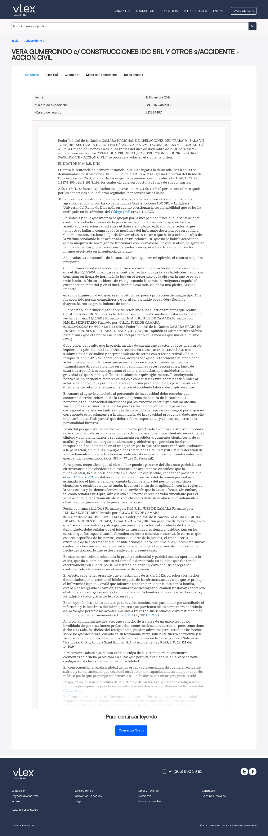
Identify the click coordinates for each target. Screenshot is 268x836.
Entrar (218, 11)
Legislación (19, 790)
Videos (16, 801)
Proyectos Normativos (25, 796)
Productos (145, 11)
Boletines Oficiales (213, 796)
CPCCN (91, 477)
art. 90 (126, 615)
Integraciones (195, 11)
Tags (78, 801)
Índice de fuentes (149, 801)
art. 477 (73, 477)
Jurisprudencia (84, 790)
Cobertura (169, 11)
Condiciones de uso (23, 825)
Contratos (208, 790)
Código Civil (120, 211)
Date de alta (244, 10)
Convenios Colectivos (88, 796)
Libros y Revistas (148, 790)
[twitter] (244, 771)
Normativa (144, 796)
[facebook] (252, 771)
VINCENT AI (122, 11)
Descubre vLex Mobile (25, 810)
